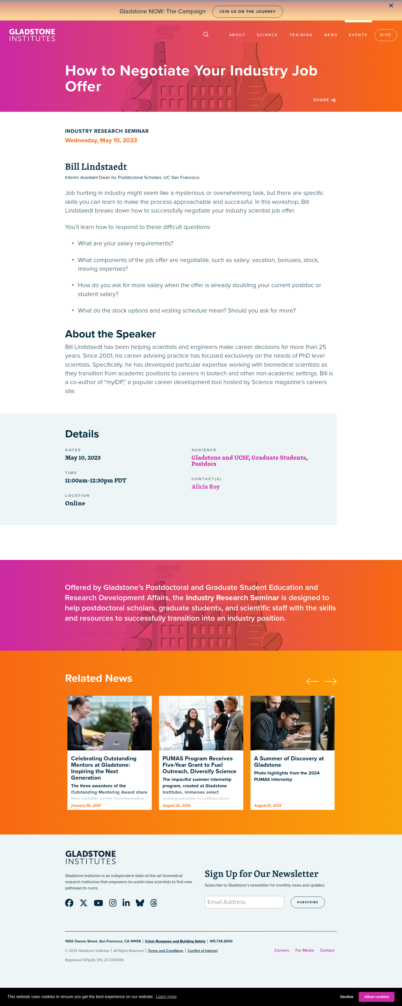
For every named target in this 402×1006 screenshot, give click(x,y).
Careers (281, 950)
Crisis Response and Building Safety (175, 941)
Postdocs (204, 463)
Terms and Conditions (165, 951)
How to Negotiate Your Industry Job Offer (98, 633)
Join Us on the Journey (247, 11)
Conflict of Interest (202, 951)
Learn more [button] (166, 996)
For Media (304, 950)
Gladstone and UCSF (220, 457)
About (237, 35)
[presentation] (315, 680)
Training (301, 35)
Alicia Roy (206, 486)
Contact (327, 950)
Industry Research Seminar (107, 131)
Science (267, 35)
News (331, 35)
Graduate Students (279, 457)
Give (385, 35)
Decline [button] (346, 997)
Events (358, 35)
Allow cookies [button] (376, 997)
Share (325, 100)
